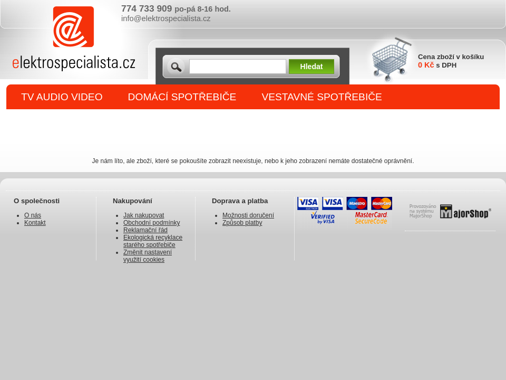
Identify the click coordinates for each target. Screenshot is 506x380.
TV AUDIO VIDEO (62, 96)
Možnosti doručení (248, 215)
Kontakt (35, 222)
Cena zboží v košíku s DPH (451, 61)
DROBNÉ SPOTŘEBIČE (76, 122)
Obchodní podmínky (151, 222)
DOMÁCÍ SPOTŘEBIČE (182, 96)
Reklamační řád (145, 230)
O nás (32, 215)
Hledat (311, 66)
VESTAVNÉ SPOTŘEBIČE (321, 96)
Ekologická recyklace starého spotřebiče (152, 241)
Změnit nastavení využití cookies (147, 256)
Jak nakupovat (143, 215)
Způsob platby (242, 222)
